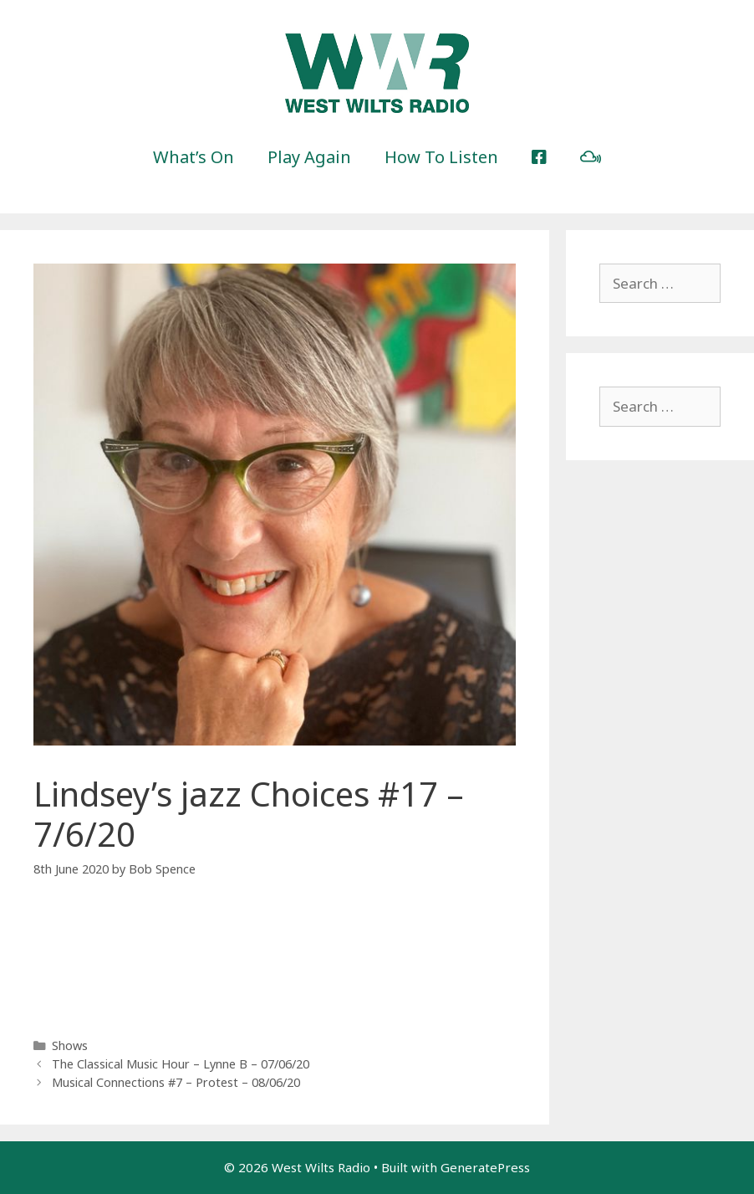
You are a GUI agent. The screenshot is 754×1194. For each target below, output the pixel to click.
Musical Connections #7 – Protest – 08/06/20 (176, 1082)
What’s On (193, 157)
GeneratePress (485, 1167)
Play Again (309, 157)
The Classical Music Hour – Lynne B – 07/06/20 (180, 1064)
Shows (70, 1045)
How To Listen (441, 157)
